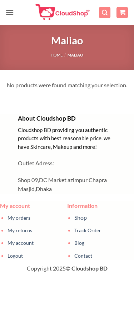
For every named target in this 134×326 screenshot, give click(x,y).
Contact (83, 256)
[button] (9, 12)
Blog (79, 243)
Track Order (87, 230)
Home (57, 55)
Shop (80, 217)
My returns (20, 230)
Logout (15, 256)
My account (21, 243)
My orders (19, 218)
